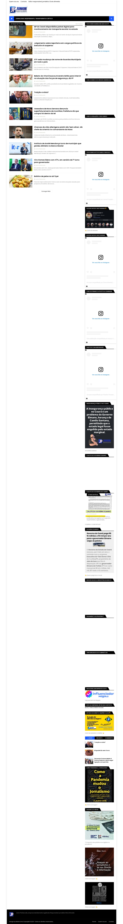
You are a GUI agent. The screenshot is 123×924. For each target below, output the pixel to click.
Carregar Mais (45, 191)
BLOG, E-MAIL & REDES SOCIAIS (94, 708)
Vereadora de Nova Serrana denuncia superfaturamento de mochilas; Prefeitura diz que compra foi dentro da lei (56, 111)
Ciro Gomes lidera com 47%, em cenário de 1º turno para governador (56, 161)
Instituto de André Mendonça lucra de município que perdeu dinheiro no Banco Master (57, 144)
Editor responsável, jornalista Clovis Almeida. (44, 1)
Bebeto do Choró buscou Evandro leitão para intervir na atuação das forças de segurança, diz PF (57, 77)
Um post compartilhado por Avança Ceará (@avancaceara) (104, 71)
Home (94, 921)
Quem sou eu (14, 1)
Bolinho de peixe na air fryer (46, 176)
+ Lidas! (89, 738)
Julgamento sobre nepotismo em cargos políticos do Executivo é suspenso (58, 44)
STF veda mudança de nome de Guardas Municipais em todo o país (57, 60)
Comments (109, 738)
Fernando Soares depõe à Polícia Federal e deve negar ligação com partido (103, 760)
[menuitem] (11, 18)
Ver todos (79, 24)
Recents (99, 738)
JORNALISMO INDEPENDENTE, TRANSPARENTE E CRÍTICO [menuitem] (34, 19)
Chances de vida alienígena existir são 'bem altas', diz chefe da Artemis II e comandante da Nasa (58, 128)
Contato (24, 1)
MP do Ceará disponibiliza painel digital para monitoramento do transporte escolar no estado (56, 27)
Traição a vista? (41, 92)
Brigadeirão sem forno (102, 750)
